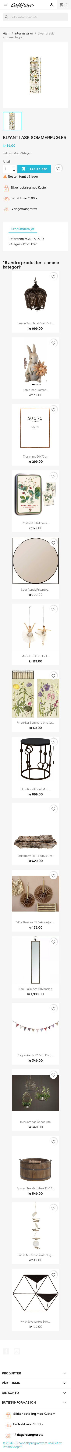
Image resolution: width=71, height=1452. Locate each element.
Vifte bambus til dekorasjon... (35, 922)
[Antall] (7, 169)
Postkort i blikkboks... (35, 523)
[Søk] (35, 17)
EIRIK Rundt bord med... (35, 789)
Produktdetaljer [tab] (22, 229)
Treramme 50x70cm (35, 456)
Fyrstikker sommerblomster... (36, 722)
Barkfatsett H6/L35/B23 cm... (35, 856)
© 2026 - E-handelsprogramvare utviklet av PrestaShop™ (32, 1445)
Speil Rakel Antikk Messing (35, 989)
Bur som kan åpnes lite (35, 1122)
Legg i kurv (34, 168)
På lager (14, 244)
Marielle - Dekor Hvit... (35, 656)
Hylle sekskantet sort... (35, 1321)
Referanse (16, 239)
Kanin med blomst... (35, 390)
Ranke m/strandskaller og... (35, 1255)
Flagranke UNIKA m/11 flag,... (35, 1055)
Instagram (17, 1351)
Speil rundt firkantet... (35, 589)
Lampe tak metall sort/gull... (35, 323)
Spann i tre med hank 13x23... (35, 1188)
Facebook (6, 1351)
